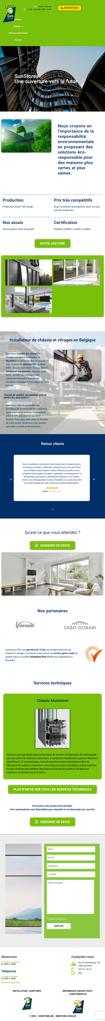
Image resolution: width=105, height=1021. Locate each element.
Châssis (18, 26)
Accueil (18, 19)
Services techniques (18, 33)
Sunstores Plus (38, 656)
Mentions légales (66, 1016)
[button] (50, 509)
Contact (18, 40)
